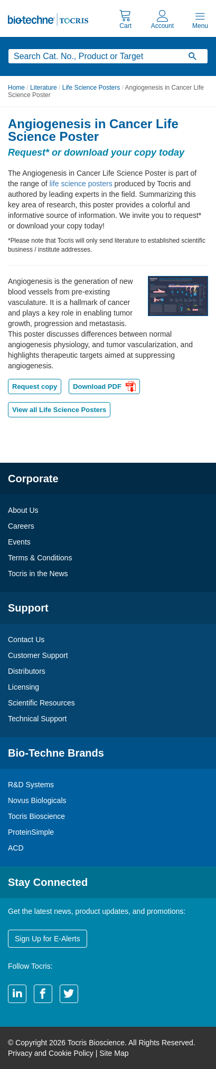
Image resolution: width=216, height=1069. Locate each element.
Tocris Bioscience (36, 816)
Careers (21, 526)
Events (19, 542)
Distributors (26, 671)
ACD (16, 848)
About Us (23, 510)
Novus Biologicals (37, 800)
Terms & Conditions (40, 557)
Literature (43, 87)
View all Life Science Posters (59, 410)
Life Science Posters (91, 87)
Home (16, 87)
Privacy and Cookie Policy (50, 1053)
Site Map (113, 1053)
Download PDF (104, 388)
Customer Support (38, 655)
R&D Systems (31, 784)
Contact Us (26, 639)
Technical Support (37, 718)
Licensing (23, 687)
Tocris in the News (38, 573)
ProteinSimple (31, 832)
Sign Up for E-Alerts (47, 938)
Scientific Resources (41, 703)
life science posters (81, 183)
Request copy (34, 386)
